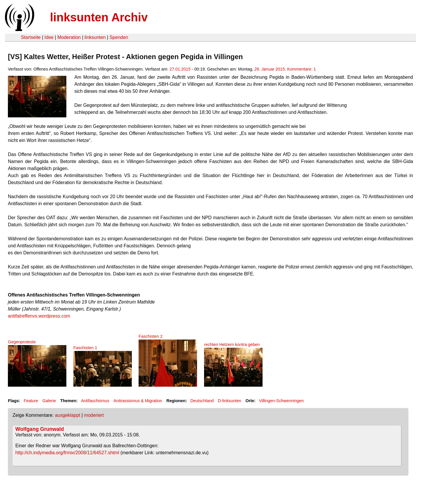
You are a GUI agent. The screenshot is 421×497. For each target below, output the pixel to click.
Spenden (118, 37)
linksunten (95, 37)
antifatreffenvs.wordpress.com (39, 315)
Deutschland (202, 400)
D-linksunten (229, 400)
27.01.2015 (180, 69)
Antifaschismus (95, 400)
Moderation (69, 37)
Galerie (49, 400)
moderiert (94, 415)
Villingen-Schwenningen (281, 400)
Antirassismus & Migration (137, 400)
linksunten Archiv (99, 17)
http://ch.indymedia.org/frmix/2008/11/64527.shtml (67, 452)
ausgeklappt (67, 415)
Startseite (31, 37)
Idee (49, 37)
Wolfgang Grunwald (39, 429)
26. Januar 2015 (269, 69)
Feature (31, 400)
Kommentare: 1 (301, 69)
